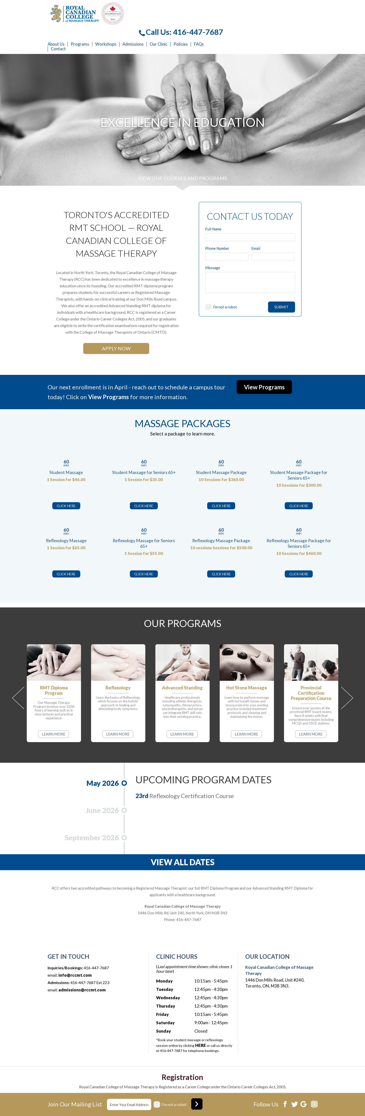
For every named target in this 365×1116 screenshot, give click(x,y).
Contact (150, 27)
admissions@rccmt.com (82, 967)
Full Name (213, 207)
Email (255, 226)
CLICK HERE (66, 484)
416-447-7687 (188, 897)
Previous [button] (18, 676)
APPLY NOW (116, 326)
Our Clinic (250, 22)
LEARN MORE (53, 712)
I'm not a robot (225, 285)
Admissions (224, 22)
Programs (171, 22)
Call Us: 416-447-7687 (273, 9)
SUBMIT (281, 285)
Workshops (197, 22)
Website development (279, 1104)
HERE (200, 1023)
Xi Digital (310, 1104)
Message (212, 246)
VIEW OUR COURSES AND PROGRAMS (182, 156)
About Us (147, 22)
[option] (182, 100)
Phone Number (217, 226)
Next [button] (347, 676)
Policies (272, 22)
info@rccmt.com (75, 953)
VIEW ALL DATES (183, 840)
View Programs (264, 364)
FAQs (291, 22)
